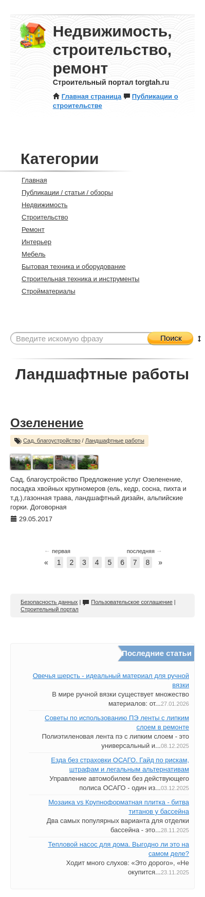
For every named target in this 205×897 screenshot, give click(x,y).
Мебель (29, 254)
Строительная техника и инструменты (76, 279)
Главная (30, 180)
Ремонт (29, 229)
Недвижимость (40, 205)
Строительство (40, 217)
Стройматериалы (44, 291)
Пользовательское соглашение (127, 602)
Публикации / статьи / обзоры (63, 192)
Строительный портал (50, 609)
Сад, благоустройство (52, 440)
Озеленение (46, 423)
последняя (144, 551)
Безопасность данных (49, 602)
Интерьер (32, 242)
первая (57, 551)
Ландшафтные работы (114, 440)
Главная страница (87, 96)
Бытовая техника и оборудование (69, 266)
